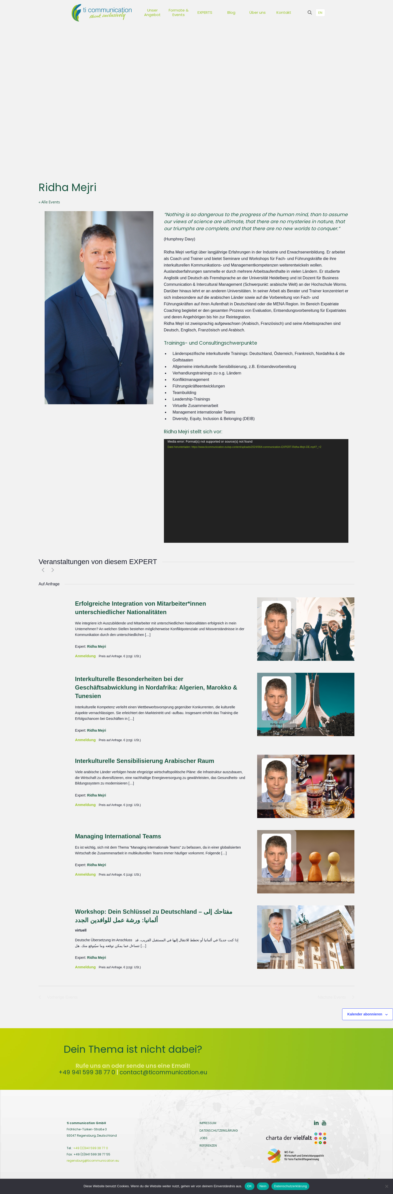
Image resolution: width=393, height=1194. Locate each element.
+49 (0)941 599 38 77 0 (90, 1148)
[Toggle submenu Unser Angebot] (161, 12)
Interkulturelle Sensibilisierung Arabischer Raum (144, 760)
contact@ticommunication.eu (163, 1072)
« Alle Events (49, 201)
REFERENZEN (208, 1145)
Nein (262, 1186)
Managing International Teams (118, 836)
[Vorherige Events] (42, 570)
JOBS (204, 1138)
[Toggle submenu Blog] (240, 12)
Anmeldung (86, 656)
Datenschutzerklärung (290, 1186)
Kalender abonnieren (364, 1014)
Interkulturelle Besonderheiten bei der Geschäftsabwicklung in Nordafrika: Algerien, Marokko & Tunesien (156, 687)
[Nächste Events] (51, 570)
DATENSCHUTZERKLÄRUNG (219, 1130)
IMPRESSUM (208, 1123)
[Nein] (386, 1186)
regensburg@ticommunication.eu (93, 1160)
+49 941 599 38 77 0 (87, 1072)
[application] (256, 491)
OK (249, 1186)
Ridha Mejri (96, 646)
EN (320, 12)
